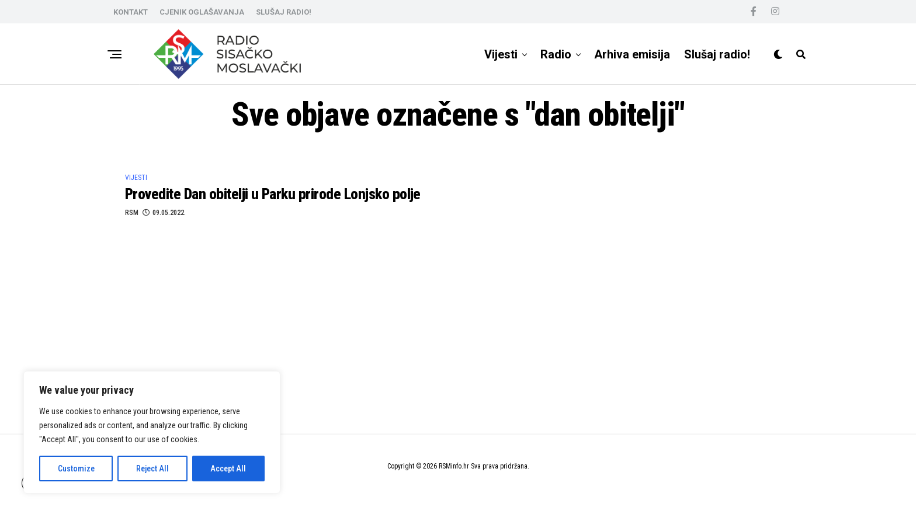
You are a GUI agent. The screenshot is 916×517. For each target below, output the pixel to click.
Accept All (228, 468)
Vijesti (501, 54)
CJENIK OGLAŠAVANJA (201, 12)
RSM (131, 213)
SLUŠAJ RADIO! (283, 12)
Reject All (152, 468)
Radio (555, 54)
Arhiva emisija (632, 54)
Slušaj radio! (717, 54)
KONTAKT (130, 12)
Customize (76, 468)
